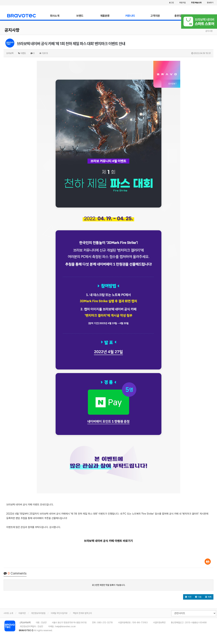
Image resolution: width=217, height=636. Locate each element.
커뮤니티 (130, 15)
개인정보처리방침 (38, 613)
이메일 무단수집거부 (59, 613)
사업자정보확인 (159, 622)
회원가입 (182, 2)
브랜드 (79, 15)
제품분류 (105, 15)
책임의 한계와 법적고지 (82, 613)
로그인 (171, 2)
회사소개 (54, 15)
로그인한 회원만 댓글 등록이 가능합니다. (108, 585)
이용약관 (22, 613)
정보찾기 (210, 2)
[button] (188, 597)
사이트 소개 (8, 613)
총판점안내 (180, 15)
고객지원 (155, 15)
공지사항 (12, 30)
